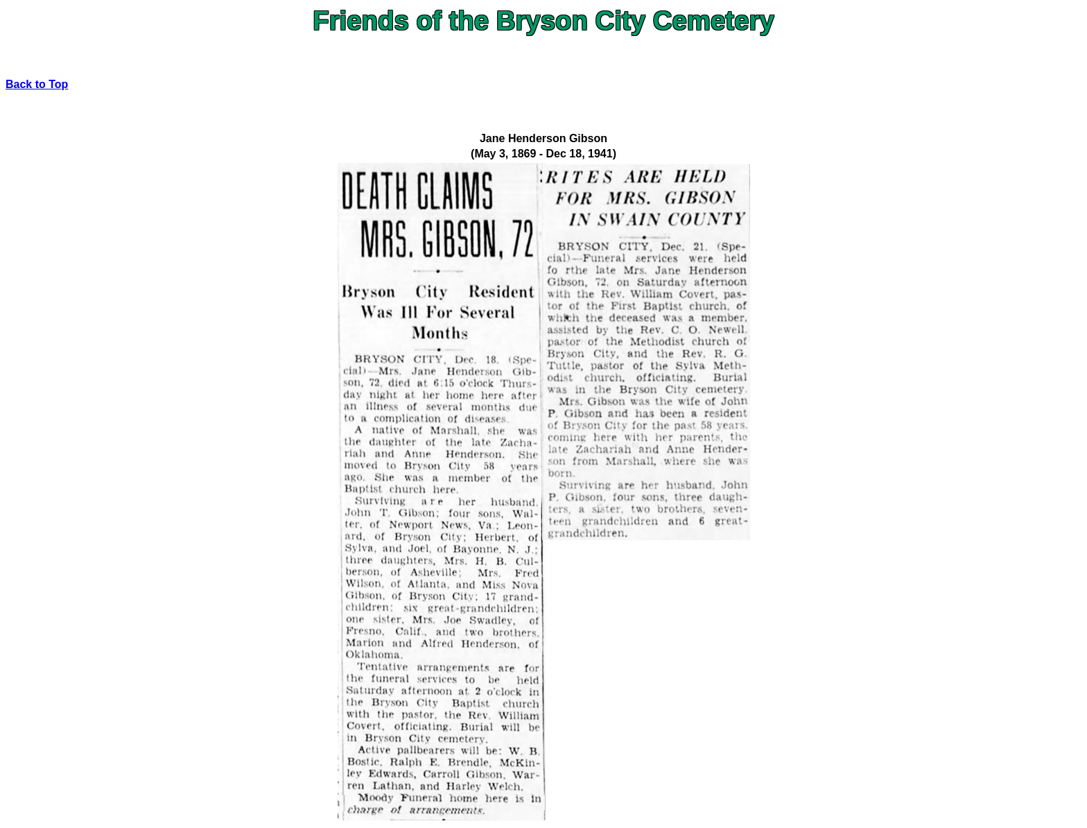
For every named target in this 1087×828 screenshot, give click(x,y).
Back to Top (37, 84)
